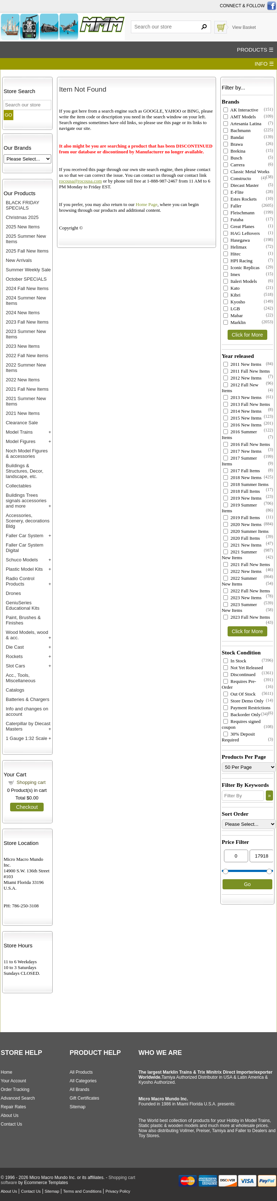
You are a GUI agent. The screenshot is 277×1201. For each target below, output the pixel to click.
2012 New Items (242, 378)
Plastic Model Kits (24, 569)
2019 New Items (242, 498)
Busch (232, 158)
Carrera (234, 164)
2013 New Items (242, 397)
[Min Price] (236, 856)
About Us (9, 1115)
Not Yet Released (243, 667)
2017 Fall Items (241, 470)
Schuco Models (22, 559)
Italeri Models (240, 281)
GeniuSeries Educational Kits (22, 605)
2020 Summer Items (246, 531)
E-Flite (233, 192)
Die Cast (15, 647)
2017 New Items (242, 451)
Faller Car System (24, 535)
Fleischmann (239, 212)
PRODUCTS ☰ (255, 50)
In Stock (234, 660)
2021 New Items (23, 413)
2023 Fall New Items (27, 322)
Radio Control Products (20, 581)
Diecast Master (241, 185)
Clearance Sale (22, 422)
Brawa (233, 144)
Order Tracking (15, 1089)
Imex (231, 274)
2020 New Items (242, 524)
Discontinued (239, 674)
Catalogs (15, 690)
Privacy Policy (117, 1191)
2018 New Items (242, 477)
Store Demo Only (243, 700)
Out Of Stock (239, 694)
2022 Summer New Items (239, 581)
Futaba (233, 219)
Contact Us (11, 1124)
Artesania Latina (242, 123)
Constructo (237, 178)
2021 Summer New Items (239, 554)
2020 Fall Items (241, 538)
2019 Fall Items (241, 517)
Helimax (235, 247)
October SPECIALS (26, 279)
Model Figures (20, 441)
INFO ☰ (264, 64)
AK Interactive (240, 110)
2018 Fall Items (241, 491)
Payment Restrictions (247, 707)
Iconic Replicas (241, 267)
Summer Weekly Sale (28, 269)
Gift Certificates (84, 1098)
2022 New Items (23, 379)
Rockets (14, 656)
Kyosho (234, 301)
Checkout (27, 807)
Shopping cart (31, 782)
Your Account (13, 1080)
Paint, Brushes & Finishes (23, 620)
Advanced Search (18, 1098)
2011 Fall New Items (246, 371)
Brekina (234, 151)
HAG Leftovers (241, 233)
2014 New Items (242, 411)
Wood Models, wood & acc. (27, 635)
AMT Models (239, 116)
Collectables (18, 485)
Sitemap (77, 1106)
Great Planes (238, 226)
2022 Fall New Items (246, 590)
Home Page (146, 204)
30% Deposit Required (238, 736)
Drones (13, 593)
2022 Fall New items (27, 355)
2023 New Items (23, 346)
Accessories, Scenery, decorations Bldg (27, 521)
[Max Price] (262, 856)
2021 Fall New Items (27, 389)
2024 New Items (23, 312)
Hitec (232, 254)
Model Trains (19, 432)
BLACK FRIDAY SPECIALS (22, 205)
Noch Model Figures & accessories (27, 453)
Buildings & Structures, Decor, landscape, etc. (24, 471)
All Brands (79, 1089)
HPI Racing (237, 260)
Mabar (233, 315)
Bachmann (237, 130)
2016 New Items (242, 425)
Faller (232, 206)
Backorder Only (242, 714)
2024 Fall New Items (27, 288)
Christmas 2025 (22, 217)
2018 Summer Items (246, 484)
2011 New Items (242, 364)
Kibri (232, 295)
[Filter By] (243, 795)
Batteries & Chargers (27, 699)
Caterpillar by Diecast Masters (28, 726)
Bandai (233, 137)
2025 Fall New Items (27, 251)
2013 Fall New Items (246, 404)
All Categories (83, 1080)
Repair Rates (13, 1106)
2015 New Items (242, 418)
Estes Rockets (240, 199)
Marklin (234, 322)
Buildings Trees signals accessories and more (26, 500)
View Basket (244, 27)
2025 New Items (23, 226)
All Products (81, 1072)
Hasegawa (236, 240)
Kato (231, 288)
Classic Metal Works (246, 171)
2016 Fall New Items (246, 444)
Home (6, 1072)
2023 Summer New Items (239, 607)
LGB (231, 308)
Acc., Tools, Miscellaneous (20, 677)
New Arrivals (19, 260)
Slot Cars (15, 666)
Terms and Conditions (82, 1191)
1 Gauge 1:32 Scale (26, 738)
